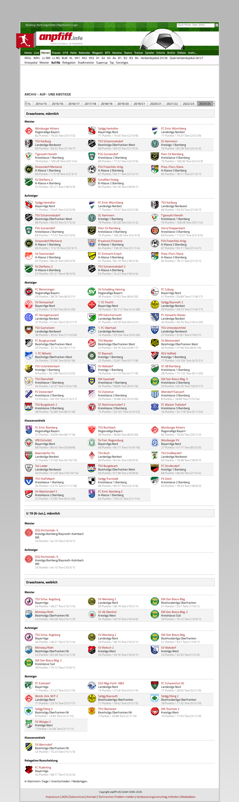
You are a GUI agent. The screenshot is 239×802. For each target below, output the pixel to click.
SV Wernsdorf (43, 744)
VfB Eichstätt (43, 440)
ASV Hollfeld (168, 353)
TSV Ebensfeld (44, 379)
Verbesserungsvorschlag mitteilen (158, 796)
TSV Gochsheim (45, 327)
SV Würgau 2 (43, 721)
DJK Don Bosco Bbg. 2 (174, 612)
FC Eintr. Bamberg (46, 427)
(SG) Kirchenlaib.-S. (47, 530)
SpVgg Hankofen (108, 128)
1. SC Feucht (105, 302)
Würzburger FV (170, 440)
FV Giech (166, 478)
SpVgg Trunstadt (108, 478)
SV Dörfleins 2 (44, 179)
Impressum (53, 796)
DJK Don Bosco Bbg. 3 (174, 379)
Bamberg (30, 25)
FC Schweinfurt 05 (172, 683)
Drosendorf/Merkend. (48, 167)
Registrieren (63, 25)
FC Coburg (167, 289)
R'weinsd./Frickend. (110, 241)
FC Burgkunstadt (45, 340)
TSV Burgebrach (108, 466)
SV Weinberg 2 (107, 599)
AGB (64, 796)
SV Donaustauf (44, 302)
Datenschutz (77, 796)
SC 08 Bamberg (170, 366)
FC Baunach (105, 353)
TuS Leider (41, 466)
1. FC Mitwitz (43, 353)
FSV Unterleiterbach (47, 366)
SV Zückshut (106, 391)
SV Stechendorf (44, 253)
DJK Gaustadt (106, 379)
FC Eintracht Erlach (110, 253)
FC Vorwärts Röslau (173, 315)
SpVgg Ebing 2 (170, 696)
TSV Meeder (105, 340)
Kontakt (92, 796)
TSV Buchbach (107, 427)
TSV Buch (104, 453)
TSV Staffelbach (45, 478)
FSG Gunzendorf (108, 154)
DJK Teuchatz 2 (170, 709)
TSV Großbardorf (171, 453)
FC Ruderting (43, 767)
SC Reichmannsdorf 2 (111, 404)
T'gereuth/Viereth (46, 154)
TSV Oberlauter (107, 709)
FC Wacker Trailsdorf (173, 404)
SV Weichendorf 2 (46, 491)
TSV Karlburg (43, 141)
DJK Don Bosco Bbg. (173, 599)
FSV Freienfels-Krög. (110, 167)
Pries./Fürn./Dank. (172, 167)
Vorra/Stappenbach (173, 228)
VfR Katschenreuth (110, 315)
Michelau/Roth (44, 612)
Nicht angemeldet (46, 25)
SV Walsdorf (105, 366)
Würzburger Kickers (47, 128)
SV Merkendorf (170, 340)
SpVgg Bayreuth (108, 696)
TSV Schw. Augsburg (47, 599)
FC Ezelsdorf (42, 683)
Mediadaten (188, 796)
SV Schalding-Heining (111, 289)
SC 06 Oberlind (107, 612)
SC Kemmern (169, 141)
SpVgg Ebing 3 (44, 709)
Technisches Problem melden (116, 796)
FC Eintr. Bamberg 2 (110, 491)
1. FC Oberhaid (107, 327)
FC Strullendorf (170, 466)
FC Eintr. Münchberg (173, 128)
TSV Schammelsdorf (110, 141)
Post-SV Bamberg (172, 154)
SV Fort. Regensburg (110, 440)
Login (75, 25)
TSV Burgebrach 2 (46, 404)
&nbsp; (26, 103)
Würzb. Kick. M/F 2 (46, 696)
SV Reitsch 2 (106, 647)
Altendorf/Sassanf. (173, 391)
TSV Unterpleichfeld (173, 327)
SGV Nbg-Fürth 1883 (111, 683)
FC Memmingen (45, 289)
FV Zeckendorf (44, 391)
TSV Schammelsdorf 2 (112, 266)
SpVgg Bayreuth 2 (172, 302)
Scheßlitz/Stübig (108, 179)
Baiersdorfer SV (45, 453)
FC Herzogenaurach (47, 315)
